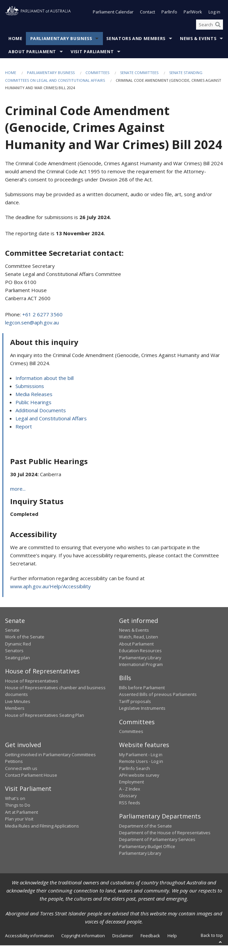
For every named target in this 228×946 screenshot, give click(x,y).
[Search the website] (209, 25)
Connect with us (21, 769)
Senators (14, 651)
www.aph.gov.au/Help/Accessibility (50, 587)
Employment (131, 783)
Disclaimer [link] (122, 937)
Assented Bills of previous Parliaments (158, 695)
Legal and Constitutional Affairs (51, 419)
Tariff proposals (135, 702)
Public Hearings (33, 402)
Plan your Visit (19, 819)
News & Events (198, 39)
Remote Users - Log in (141, 762)
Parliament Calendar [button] (113, 13)
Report (23, 427)
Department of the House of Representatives (165, 833)
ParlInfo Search (134, 769)
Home (15, 39)
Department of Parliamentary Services (157, 840)
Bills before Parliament (142, 688)
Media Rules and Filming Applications (42, 827)
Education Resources (140, 651)
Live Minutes (17, 702)
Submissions (29, 386)
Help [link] (172, 937)
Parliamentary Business (61, 39)
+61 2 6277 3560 (42, 315)
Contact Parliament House (31, 776)
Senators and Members (135, 39)
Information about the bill (44, 378)
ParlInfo (169, 13)
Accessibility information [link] (29, 937)
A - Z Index (129, 789)
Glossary (128, 796)
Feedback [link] (150, 937)
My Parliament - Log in (140, 755)
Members (15, 709)
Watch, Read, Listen (138, 638)
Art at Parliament (21, 813)
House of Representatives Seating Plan (44, 716)
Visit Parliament (92, 53)
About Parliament (32, 53)
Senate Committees (139, 73)
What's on (15, 799)
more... (18, 489)
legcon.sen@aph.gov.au (32, 323)
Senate (12, 631)
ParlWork (193, 13)
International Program (141, 665)
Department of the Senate (145, 827)
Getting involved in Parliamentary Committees (50, 755)
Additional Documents (40, 411)
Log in (214, 13)
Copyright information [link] (83, 937)
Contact (147, 13)
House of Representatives (31, 681)
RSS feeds (129, 803)
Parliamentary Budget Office (147, 847)
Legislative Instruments (142, 709)
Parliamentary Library (140, 658)
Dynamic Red (18, 644)
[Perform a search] (218, 25)
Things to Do (17, 806)
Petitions (14, 762)
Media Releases (33, 394)
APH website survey (139, 776)
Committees (97, 73)
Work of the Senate (24, 638)
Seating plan (17, 658)
